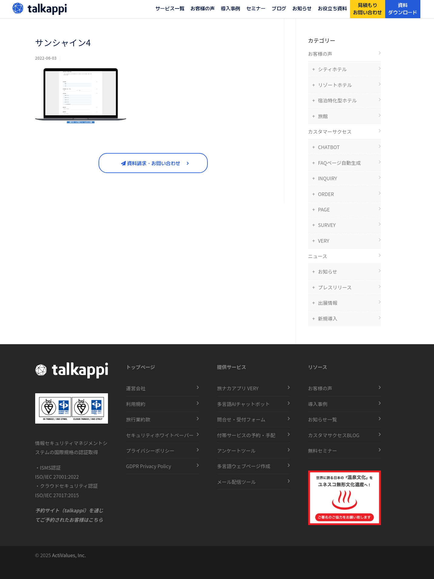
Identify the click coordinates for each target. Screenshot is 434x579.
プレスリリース (335, 287)
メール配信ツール (236, 481)
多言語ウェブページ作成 (244, 466)
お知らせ (302, 8)
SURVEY (326, 224)
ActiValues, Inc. (69, 555)
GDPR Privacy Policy (148, 466)
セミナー (256, 8)
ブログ (279, 8)
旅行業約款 (138, 419)
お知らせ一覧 (322, 419)
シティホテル (332, 69)
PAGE (324, 209)
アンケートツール (236, 450)
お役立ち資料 (332, 8)
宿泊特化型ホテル (337, 100)
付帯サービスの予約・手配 (246, 435)
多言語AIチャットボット (243, 404)
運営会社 (136, 388)
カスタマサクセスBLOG (334, 435)
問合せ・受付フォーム (241, 419)
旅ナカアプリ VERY (238, 388)
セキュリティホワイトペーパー (160, 435)
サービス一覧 (169, 8)
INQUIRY (327, 178)
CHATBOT (329, 147)
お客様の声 (202, 8)
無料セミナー (322, 450)
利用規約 (136, 404)
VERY (323, 240)
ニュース (317, 256)
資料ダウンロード (402, 8)
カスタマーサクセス (330, 131)
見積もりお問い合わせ (367, 8)
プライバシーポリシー (150, 450)
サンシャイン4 (63, 42)
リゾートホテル (335, 84)
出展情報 (327, 302)
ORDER (326, 194)
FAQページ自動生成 (339, 162)
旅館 (323, 116)
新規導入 (327, 318)
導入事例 (230, 8)
